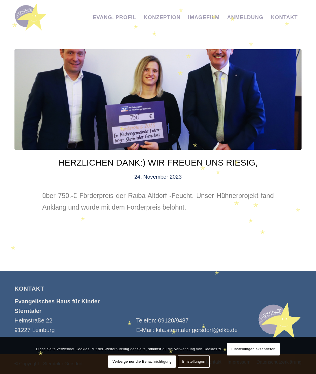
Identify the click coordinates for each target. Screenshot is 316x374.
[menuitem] (114, 17)
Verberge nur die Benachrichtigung (142, 362)
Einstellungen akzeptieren (253, 349)
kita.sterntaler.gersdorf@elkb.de (197, 330)
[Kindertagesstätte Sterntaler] (30, 17)
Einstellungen (193, 362)
